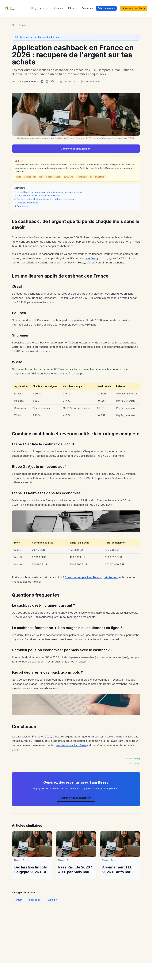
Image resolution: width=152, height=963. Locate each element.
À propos (45, 8)
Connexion (87, 8)
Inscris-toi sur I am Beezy (72, 745)
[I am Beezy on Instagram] (47, 81)
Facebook (34, 899)
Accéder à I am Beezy (134, 8)
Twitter (18, 899)
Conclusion (22, 206)
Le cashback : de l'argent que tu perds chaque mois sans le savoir (49, 192)
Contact (58, 8)
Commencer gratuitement (76, 148)
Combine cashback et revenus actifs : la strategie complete (46, 199)
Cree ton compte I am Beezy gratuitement (91, 577)
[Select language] (71, 8)
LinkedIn (52, 899)
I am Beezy (91, 258)
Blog (33, 8)
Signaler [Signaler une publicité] (135, 763)
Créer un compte (106, 8)
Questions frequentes (27, 202)
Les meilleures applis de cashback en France (39, 195)
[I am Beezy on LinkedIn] (42, 81)
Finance (23, 25)
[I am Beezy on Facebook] (52, 81)
